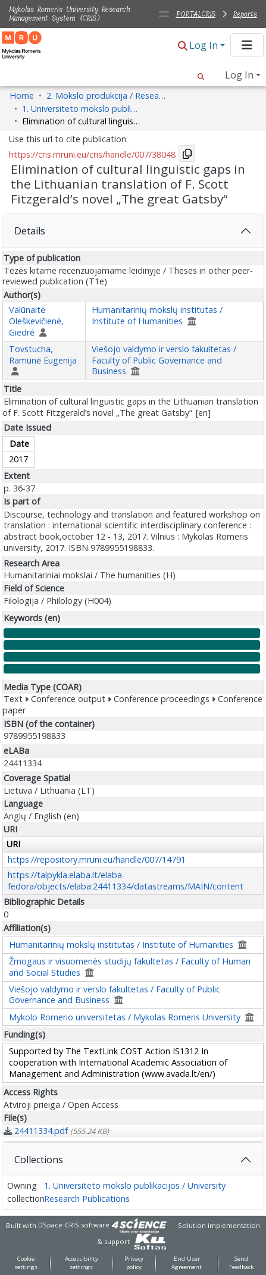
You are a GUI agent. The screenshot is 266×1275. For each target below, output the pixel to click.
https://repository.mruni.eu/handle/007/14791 (97, 859)
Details (29, 230)
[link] (56, 1130)
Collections (38, 1159)
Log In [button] (204, 45)
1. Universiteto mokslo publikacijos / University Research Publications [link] (81, 108)
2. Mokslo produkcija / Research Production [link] (105, 95)
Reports (245, 14)
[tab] (133, 231)
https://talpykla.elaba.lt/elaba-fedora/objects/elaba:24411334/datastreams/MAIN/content (125, 880)
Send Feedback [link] (241, 1263)
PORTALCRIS (195, 14)
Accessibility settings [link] (81, 1263)
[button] (183, 46)
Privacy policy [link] (133, 1263)
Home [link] (22, 95)
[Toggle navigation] (247, 45)
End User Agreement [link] (186, 1263)
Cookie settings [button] (25, 1263)
